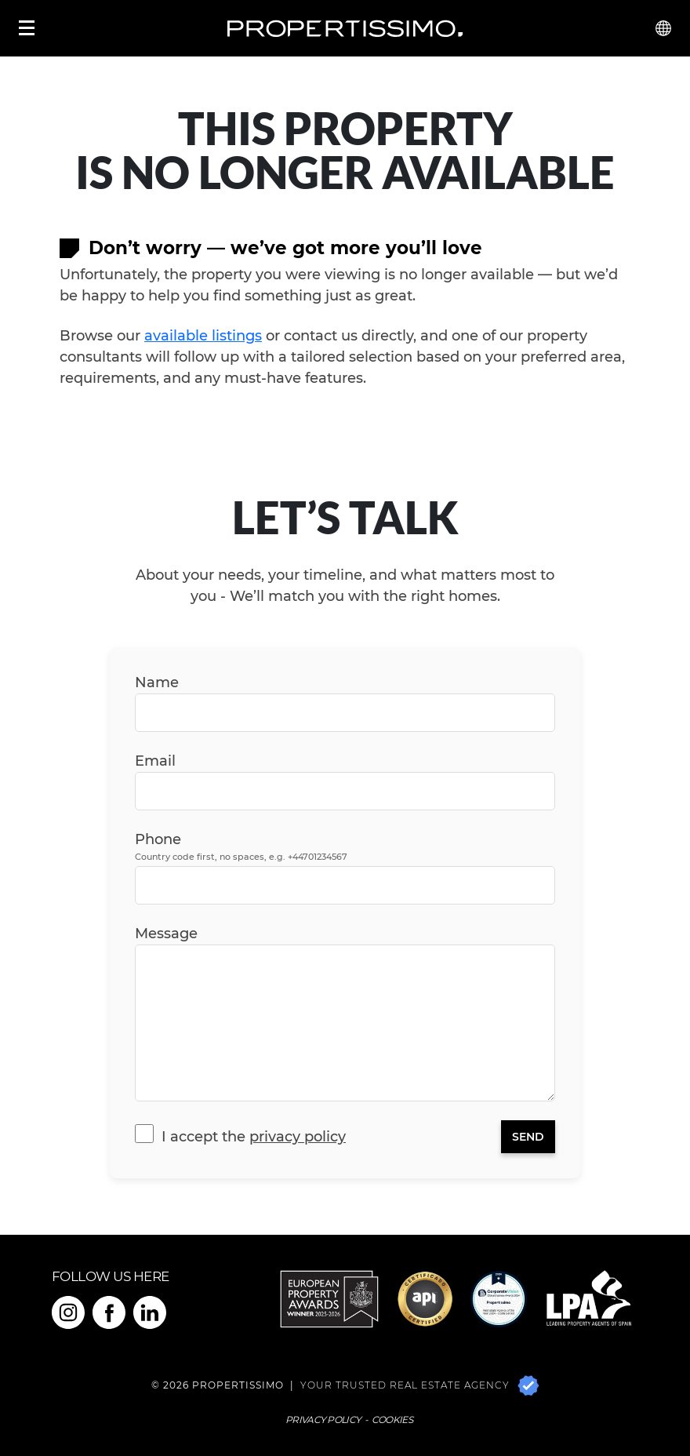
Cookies (392, 1420)
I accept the (254, 1136)
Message (166, 933)
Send (528, 1137)
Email (155, 761)
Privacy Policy (297, 1136)
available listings (203, 335)
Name (157, 682)
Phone (241, 847)
